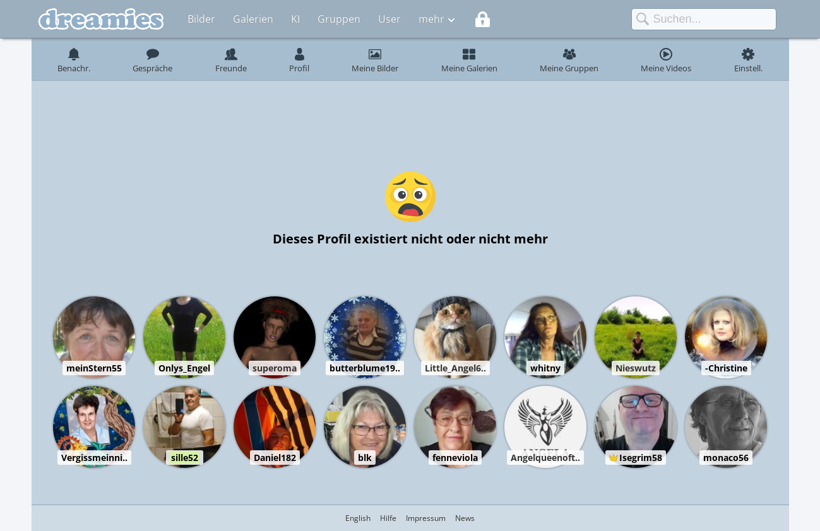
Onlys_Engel (184, 368)
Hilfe (388, 518)
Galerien (253, 19)
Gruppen (339, 19)
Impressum (426, 518)
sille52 (184, 458)
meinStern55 (94, 368)
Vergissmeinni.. (94, 458)
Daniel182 (275, 458)
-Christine (726, 368)
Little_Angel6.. (455, 368)
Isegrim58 (640, 458)
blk (365, 458)
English (358, 518)
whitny (545, 368)
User (389, 19)
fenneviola (455, 458)
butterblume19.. (365, 368)
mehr (431, 19)
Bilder (201, 19)
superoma (275, 368)
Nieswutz (635, 368)
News (465, 518)
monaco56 (726, 458)
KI (295, 19)
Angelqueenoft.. (545, 458)
